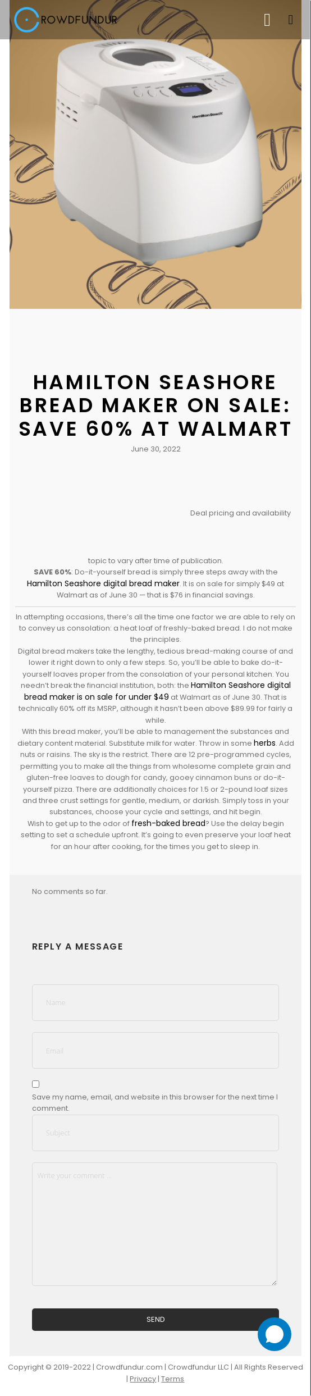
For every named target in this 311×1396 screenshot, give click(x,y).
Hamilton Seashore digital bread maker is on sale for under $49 (157, 690)
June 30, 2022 (156, 449)
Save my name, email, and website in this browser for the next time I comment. (155, 1102)
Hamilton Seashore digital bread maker (103, 583)
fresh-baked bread (168, 823)
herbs (265, 743)
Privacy (143, 1379)
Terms (172, 1379)
